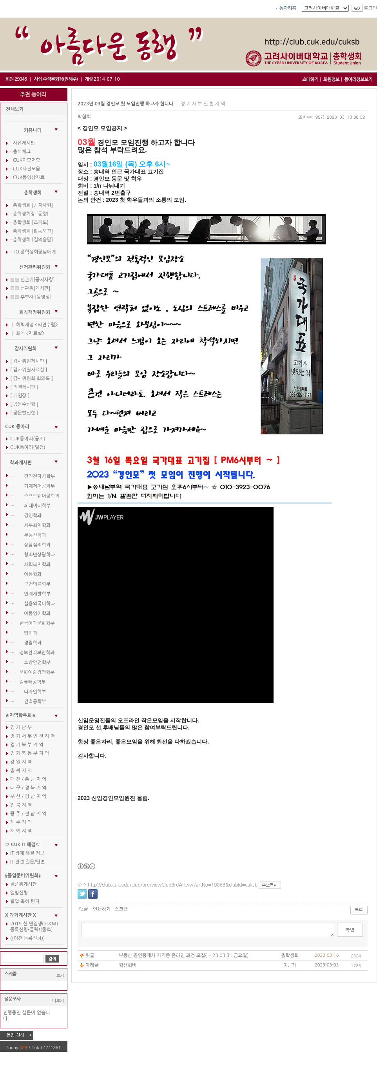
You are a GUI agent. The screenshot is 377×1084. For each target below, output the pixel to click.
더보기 (58, 1000)
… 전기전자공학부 (32, 476)
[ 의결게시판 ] (24, 387)
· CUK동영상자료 (27, 177)
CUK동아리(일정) (27, 447)
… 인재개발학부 (30, 594)
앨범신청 (19, 892)
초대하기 (310, 79)
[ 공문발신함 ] (24, 413)
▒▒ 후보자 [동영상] (31, 297)
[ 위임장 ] (19, 395)
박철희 (84, 116)
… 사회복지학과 (30, 564)
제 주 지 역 (21, 822)
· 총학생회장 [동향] (29, 214)
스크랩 (121, 909)
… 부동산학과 (28, 535)
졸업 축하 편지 (24, 901)
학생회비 (127, 965)
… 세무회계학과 (30, 525)
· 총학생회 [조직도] (29, 222)
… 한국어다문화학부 (32, 623)
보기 (60, 975)
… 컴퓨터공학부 (28, 682)
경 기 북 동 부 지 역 (29, 753)
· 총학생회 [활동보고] (31, 231)
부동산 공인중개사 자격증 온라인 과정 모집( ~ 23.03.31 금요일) (183, 955)
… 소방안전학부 (30, 662)
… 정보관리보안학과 (32, 652)
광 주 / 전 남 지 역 (28, 813)
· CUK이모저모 (25, 160)
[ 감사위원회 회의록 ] (31, 378)
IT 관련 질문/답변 (27, 862)
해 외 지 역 (21, 831)
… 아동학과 (26, 574)
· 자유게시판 (22, 143)
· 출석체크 (20, 151)
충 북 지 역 (21, 770)
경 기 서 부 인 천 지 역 (32, 736)
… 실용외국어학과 (32, 603)
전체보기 (15, 109)
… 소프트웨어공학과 (35, 496)
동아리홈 (287, 8)
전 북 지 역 (21, 805)
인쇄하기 (102, 909)
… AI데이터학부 (30, 505)
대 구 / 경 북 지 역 (28, 787)
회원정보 (331, 79)
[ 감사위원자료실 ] (28, 369)
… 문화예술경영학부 (32, 672)
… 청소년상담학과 (32, 554)
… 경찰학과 (26, 643)
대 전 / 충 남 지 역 (28, 779)
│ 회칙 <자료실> (27, 333)
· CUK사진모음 (25, 168)
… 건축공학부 (28, 701)
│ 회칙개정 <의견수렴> (34, 324)
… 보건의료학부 (30, 584)
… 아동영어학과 (30, 613)
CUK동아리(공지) (27, 438)
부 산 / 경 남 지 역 (28, 796)
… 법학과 (23, 633)
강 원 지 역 (21, 762)
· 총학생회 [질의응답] (31, 239)
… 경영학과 (26, 515)
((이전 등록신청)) (27, 938)
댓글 (83, 909)
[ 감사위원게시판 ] (28, 361)
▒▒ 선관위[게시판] (30, 288)
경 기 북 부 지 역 (26, 744)
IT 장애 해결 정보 (27, 853)
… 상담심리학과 (30, 545)
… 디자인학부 (28, 691)
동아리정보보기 (358, 79)
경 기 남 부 (21, 727)
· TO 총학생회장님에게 (33, 252)
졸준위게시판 (23, 884)
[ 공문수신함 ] (24, 404)
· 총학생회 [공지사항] (31, 205)
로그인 (370, 8)
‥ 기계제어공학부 (32, 486)
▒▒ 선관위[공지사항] (32, 279)
